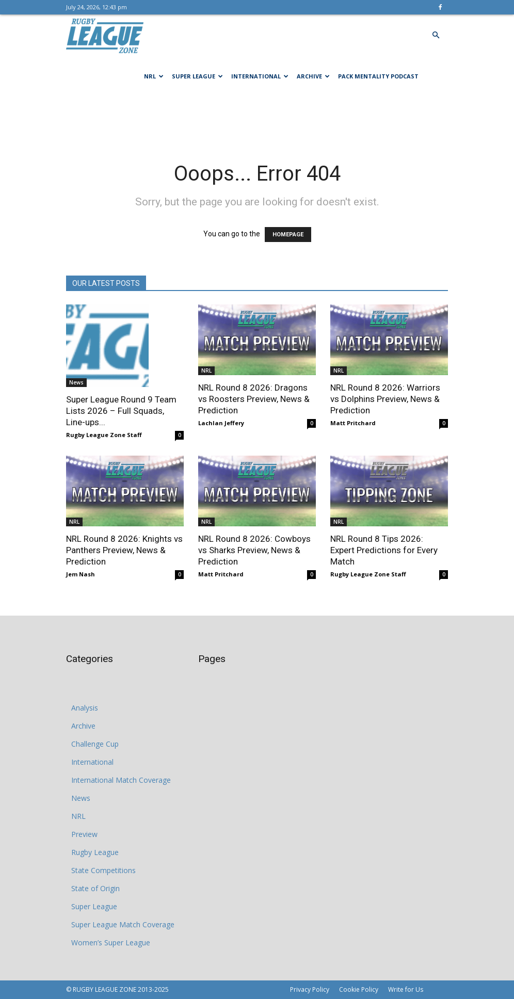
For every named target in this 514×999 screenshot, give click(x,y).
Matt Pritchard (353, 423)
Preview (84, 834)
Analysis (84, 708)
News (76, 382)
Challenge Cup (95, 744)
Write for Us (405, 989)
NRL (154, 76)
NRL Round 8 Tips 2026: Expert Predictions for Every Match (384, 550)
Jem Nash (80, 574)
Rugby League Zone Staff (104, 435)
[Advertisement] (257, 119)
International (259, 76)
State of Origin (95, 888)
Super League (197, 76)
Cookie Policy (358, 989)
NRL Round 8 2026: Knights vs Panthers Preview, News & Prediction (124, 550)
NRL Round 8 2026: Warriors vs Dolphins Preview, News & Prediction (385, 398)
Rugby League (95, 852)
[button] (435, 35)
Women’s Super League (110, 942)
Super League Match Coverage (122, 924)
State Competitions (103, 870)
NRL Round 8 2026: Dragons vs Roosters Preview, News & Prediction (254, 398)
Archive (313, 76)
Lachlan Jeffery (221, 423)
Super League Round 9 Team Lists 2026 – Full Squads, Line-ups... (121, 410)
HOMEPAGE (287, 234)
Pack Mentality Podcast (378, 76)
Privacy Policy (309, 989)
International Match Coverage (121, 780)
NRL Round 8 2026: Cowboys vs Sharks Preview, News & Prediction (254, 550)
